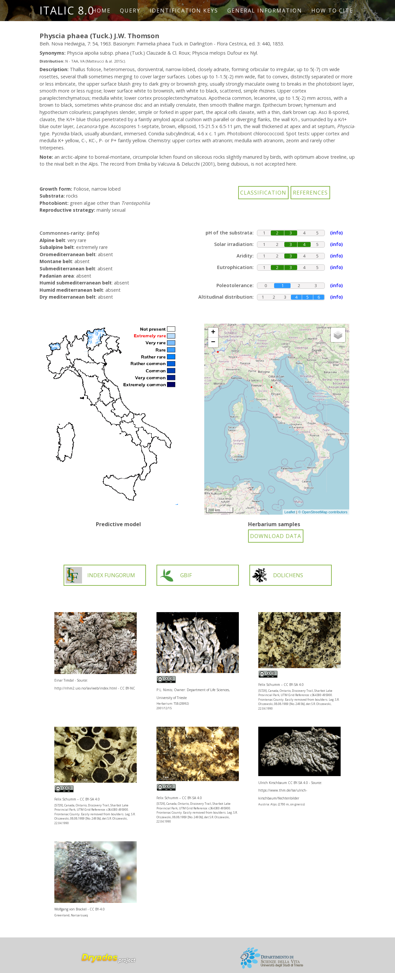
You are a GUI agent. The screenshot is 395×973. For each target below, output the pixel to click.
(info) (93, 233)
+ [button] (213, 333)
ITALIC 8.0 (67, 10)
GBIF (175, 575)
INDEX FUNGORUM (100, 575)
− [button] (213, 342)
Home (101, 10)
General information (264, 10)
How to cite (332, 10)
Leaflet (289, 512)
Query (130, 10)
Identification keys (184, 10)
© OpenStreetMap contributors (322, 512)
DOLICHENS (277, 575)
